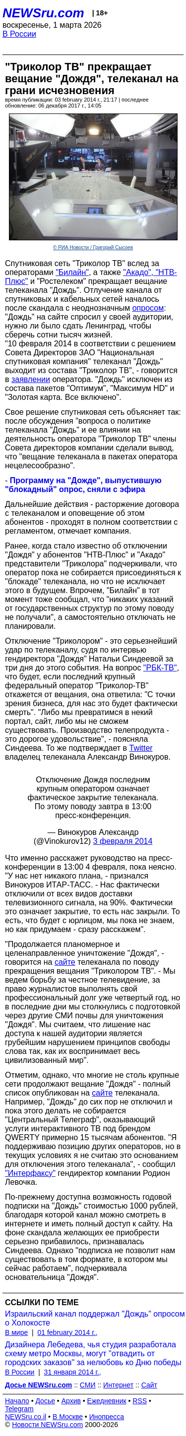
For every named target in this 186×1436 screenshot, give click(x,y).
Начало (17, 1401)
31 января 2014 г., (72, 1372)
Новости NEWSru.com (47, 1425)
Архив (71, 1401)
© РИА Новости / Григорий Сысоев (93, 247)
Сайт (149, 1385)
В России (19, 34)
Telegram (19, 1409)
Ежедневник (106, 1401)
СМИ (88, 1385)
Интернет (118, 1385)
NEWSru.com (43, 12)
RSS (139, 1401)
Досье (45, 1401)
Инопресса (106, 1417)
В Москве (68, 1417)
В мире (16, 1332)
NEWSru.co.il (25, 1417)
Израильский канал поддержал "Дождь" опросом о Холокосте (95, 1318)
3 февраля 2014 (123, 841)
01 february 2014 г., (67, 1332)
